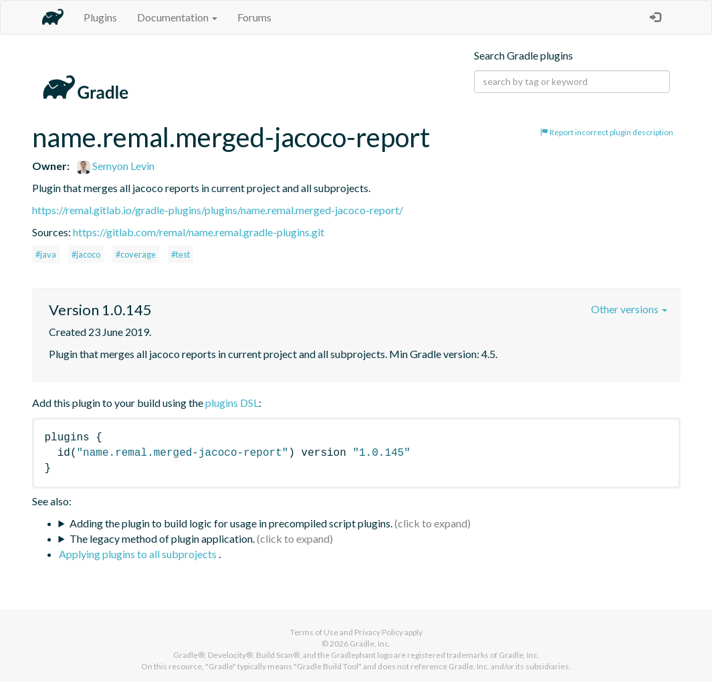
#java (45, 254)
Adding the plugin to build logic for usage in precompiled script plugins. (231, 523)
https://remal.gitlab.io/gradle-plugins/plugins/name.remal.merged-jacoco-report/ (217, 209)
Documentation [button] (177, 17)
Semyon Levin (115, 165)
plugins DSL (232, 402)
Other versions (629, 309)
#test (180, 254)
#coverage (136, 254)
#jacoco (86, 254)
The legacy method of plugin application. (162, 538)
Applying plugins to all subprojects (139, 553)
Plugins (100, 17)
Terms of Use (314, 632)
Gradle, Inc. (370, 643)
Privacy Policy (378, 632)
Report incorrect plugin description (606, 132)
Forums (254, 17)
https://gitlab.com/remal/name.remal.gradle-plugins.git (198, 232)
